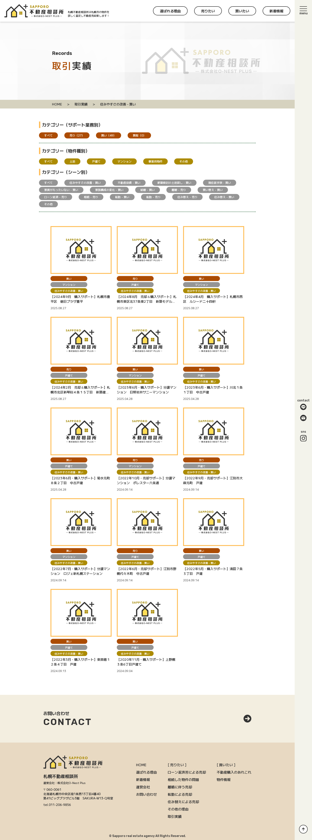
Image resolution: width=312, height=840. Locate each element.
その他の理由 (178, 809)
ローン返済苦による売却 (187, 772)
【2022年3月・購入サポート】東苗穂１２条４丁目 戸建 (80, 661)
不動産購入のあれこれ (234, 772)
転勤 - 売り (153, 197)
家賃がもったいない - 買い (61, 190)
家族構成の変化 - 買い (109, 190)
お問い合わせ (146, 794)
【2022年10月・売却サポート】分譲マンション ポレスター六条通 (146, 480)
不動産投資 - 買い (129, 183)
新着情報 (276, 10)
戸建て (96, 161)
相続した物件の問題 (183, 779)
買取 (139, 135)
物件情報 (224, 779)
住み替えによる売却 (183, 801)
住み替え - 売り (187, 197)
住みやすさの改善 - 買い (85, 183)
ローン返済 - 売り (55, 197)
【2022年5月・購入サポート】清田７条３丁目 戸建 (213, 571)
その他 (183, 161)
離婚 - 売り (179, 190)
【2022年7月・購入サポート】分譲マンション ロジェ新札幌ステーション (80, 571)
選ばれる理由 (170, 10)
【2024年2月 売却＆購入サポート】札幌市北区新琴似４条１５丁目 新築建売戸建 (80, 390)
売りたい (208, 10)
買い (108, 135)
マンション (124, 161)
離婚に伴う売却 (180, 786)
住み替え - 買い (224, 197)
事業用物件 (155, 161)
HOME (141, 764)
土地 (72, 161)
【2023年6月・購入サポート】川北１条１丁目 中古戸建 (213, 389)
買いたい (242, 10)
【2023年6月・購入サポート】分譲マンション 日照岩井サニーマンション (146, 389)
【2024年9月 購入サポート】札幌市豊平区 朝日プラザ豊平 (80, 299)
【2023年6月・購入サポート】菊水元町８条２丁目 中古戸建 (80, 480)
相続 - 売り (91, 197)
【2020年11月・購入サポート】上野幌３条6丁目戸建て (146, 661)
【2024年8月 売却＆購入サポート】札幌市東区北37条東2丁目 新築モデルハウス (146, 299)
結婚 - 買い (147, 190)
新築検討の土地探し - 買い (174, 183)
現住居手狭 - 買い (219, 183)
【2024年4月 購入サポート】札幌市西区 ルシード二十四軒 (213, 299)
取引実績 (175, 816)
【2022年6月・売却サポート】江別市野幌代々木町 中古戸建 (146, 571)
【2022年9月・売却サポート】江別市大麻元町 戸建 (213, 480)
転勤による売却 (180, 794)
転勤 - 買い (122, 197)
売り (77, 135)
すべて (48, 135)
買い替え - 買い (213, 190)
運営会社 (143, 786)
